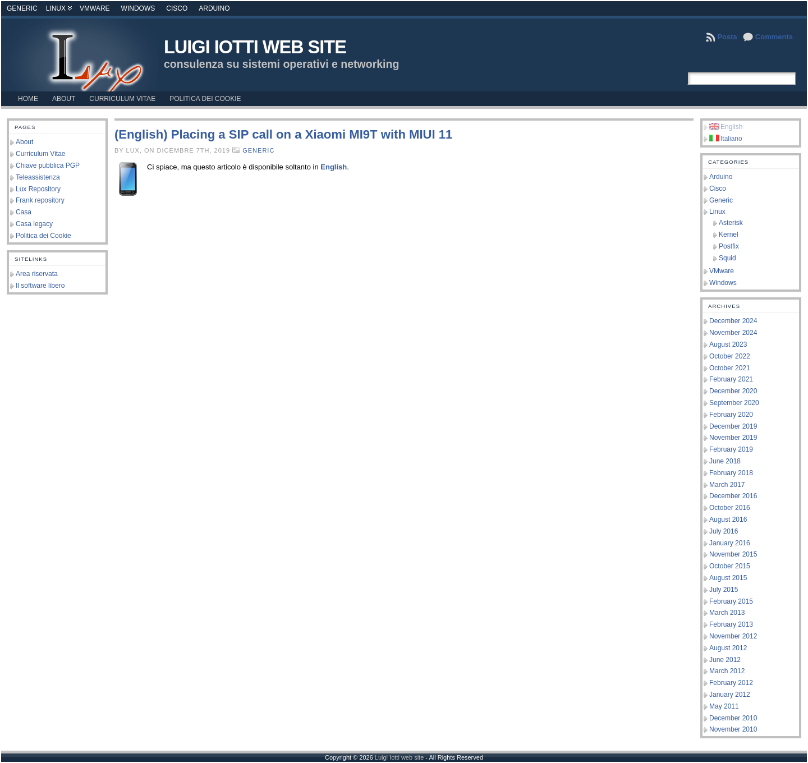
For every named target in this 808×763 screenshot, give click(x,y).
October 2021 (729, 368)
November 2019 (733, 438)
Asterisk (731, 223)
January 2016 (729, 543)
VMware (95, 8)
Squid (727, 258)
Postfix (729, 246)
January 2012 (729, 694)
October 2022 (729, 356)
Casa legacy (34, 224)
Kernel (728, 234)
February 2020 (731, 415)
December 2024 (733, 321)
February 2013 (731, 624)
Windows (138, 8)
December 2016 (733, 496)
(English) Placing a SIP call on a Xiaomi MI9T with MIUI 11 (283, 134)
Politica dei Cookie (43, 236)
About (24, 142)
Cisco (176, 8)
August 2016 (728, 519)
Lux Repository (38, 189)
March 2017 (727, 485)
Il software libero (40, 285)
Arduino (214, 8)
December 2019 (733, 426)
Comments (774, 37)
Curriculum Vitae (40, 154)
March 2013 (727, 613)
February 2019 (731, 449)
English (333, 167)
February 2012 (731, 683)
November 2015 (733, 554)
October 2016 (729, 508)
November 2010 (733, 729)
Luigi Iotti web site (255, 47)
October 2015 (729, 566)
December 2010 (733, 718)
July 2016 (723, 531)
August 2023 (728, 344)
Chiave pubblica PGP (48, 165)
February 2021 (731, 379)
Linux (56, 8)
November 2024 (733, 333)
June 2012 (725, 660)
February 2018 (731, 473)
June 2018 (725, 461)
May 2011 (724, 706)
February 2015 (731, 601)
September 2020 (734, 403)
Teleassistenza (38, 177)
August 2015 (728, 578)
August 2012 (728, 648)
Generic (22, 8)
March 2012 (727, 671)
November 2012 (733, 636)
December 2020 (733, 391)
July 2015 (723, 590)
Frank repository (40, 200)
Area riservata (37, 274)
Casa (23, 212)
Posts (727, 37)
